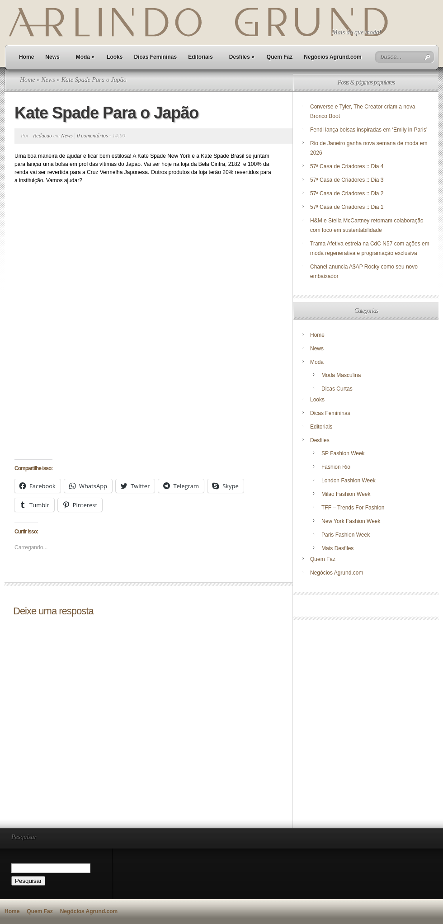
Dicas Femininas (155, 57)
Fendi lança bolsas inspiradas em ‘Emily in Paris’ (368, 130)
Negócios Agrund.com (333, 57)
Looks (115, 57)
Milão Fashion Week (346, 494)
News (52, 57)
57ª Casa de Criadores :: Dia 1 (347, 207)
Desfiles (241, 57)
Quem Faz (279, 57)
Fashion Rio (335, 467)
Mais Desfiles (337, 548)
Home (26, 57)
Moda (85, 57)
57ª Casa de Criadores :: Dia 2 (347, 193)
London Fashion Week (348, 480)
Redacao (42, 135)
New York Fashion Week (351, 521)
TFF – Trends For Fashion (352, 507)
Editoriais (200, 57)
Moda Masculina (341, 375)
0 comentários (92, 135)
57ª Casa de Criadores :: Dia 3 (347, 180)
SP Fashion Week (343, 453)
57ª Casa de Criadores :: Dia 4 (347, 166)
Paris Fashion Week (345, 535)
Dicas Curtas (337, 389)
